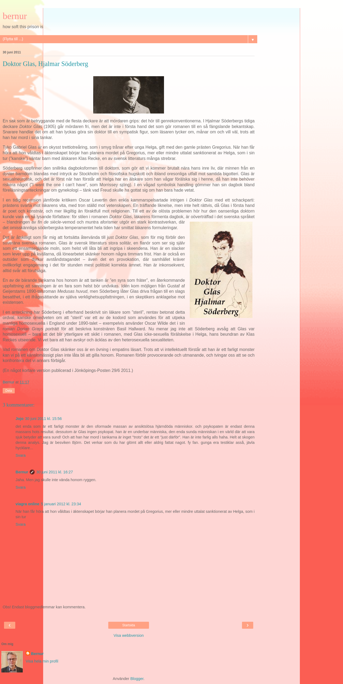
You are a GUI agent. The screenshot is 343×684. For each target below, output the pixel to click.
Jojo (20, 418)
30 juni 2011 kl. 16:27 (54, 472)
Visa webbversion (129, 635)
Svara (21, 455)
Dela (8, 391)
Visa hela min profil (42, 661)
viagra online (27, 504)
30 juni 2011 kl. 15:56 (43, 418)
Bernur (22, 472)
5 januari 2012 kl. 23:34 (61, 504)
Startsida (128, 625)
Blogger (136, 678)
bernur (15, 16)
